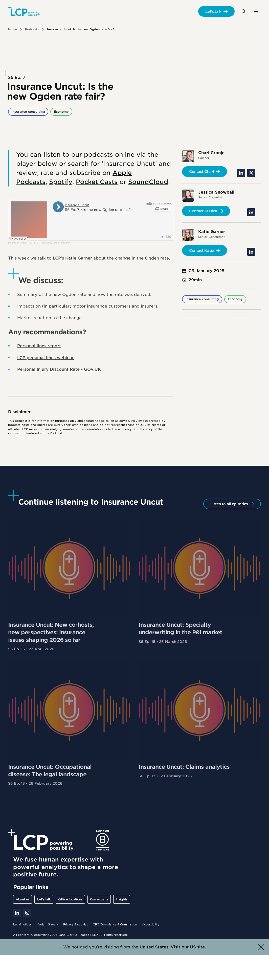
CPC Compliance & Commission (115, 924)
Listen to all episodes (229, 504)
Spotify (60, 181)
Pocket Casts (97, 181)
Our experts (99, 899)
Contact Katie (201, 250)
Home (12, 29)
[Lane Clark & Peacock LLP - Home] (24, 11)
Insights (121, 899)
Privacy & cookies (75, 924)
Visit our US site (188, 947)
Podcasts (32, 29)
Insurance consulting (28, 111)
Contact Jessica (203, 211)
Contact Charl (201, 172)
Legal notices (22, 924)
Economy (61, 111)
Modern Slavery (47, 924)
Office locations (70, 899)
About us (22, 899)
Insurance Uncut (17, 243)
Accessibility (150, 924)
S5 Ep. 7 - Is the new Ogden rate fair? (50, 243)
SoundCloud (148, 181)
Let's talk (213, 11)
